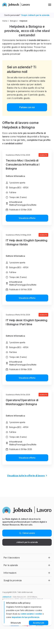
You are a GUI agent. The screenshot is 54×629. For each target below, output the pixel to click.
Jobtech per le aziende (27, 542)
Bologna (13, 21)
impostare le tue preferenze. (26, 617)
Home (4, 21)
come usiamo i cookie (31, 614)
